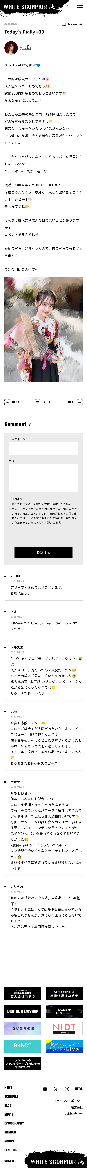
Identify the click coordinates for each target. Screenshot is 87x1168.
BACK (11, 402)
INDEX (43, 402)
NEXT (75, 402)
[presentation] (43, 535)
